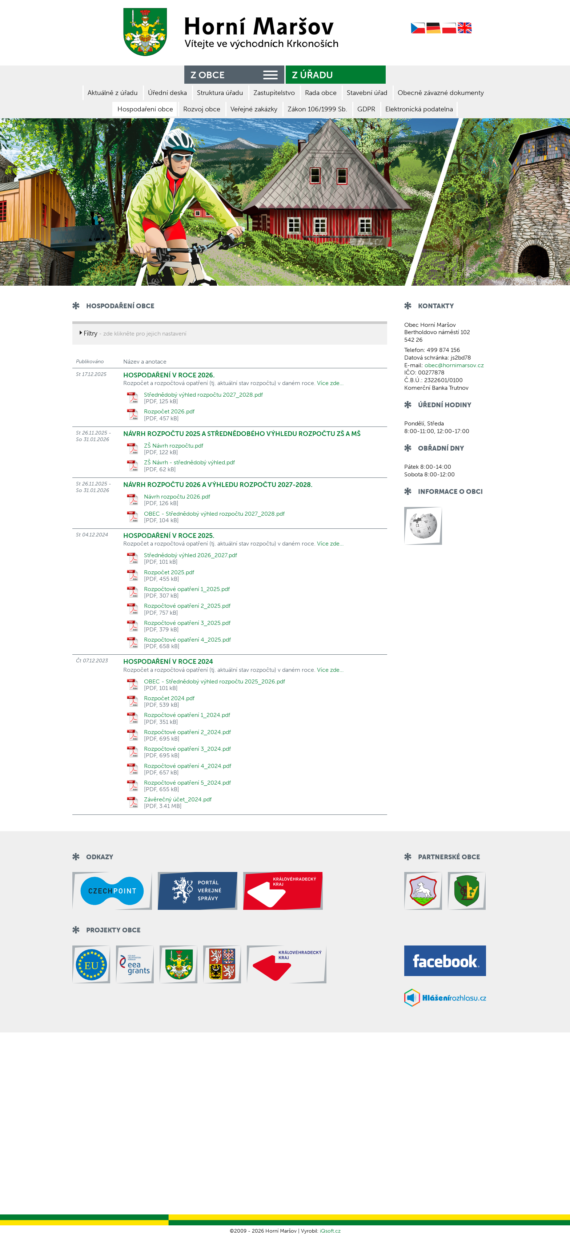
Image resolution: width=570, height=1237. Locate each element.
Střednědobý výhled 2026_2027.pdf (190, 555)
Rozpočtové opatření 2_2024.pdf (187, 732)
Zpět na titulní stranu (228, 32)
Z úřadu (312, 75)
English (465, 28)
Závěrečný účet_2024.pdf (178, 799)
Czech (418, 28)
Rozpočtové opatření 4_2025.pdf (187, 640)
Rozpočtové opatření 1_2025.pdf (187, 589)
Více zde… (330, 383)
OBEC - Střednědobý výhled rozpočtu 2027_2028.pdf (214, 514)
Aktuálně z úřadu (113, 93)
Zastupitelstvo (274, 93)
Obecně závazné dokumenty (441, 93)
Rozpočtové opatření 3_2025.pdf (187, 623)
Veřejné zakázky (253, 109)
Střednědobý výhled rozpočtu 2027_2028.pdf (203, 395)
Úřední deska (167, 93)
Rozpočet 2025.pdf (169, 572)
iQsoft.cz (330, 1231)
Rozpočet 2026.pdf (169, 411)
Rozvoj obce (201, 109)
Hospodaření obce (145, 109)
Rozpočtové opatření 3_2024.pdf (187, 749)
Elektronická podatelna (419, 109)
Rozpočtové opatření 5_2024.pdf (187, 783)
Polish (449, 28)
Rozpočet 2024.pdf (169, 698)
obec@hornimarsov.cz (454, 365)
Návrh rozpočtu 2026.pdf (177, 496)
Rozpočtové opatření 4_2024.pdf (187, 766)
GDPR (366, 109)
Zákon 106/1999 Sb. (317, 109)
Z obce (235, 74)
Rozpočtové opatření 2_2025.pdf (187, 606)
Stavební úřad (367, 93)
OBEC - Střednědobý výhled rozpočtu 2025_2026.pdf (214, 681)
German (433, 28)
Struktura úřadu (220, 93)
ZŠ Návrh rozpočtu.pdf (173, 446)
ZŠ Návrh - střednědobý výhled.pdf (189, 462)
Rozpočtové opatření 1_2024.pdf (187, 715)
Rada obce (321, 93)
